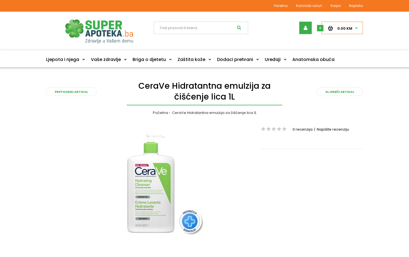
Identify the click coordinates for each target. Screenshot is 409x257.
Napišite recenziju (333, 129)
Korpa (336, 5)
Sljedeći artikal (339, 92)
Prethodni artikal (71, 92)
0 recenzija (303, 129)
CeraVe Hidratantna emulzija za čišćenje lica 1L (213, 112)
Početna (281, 5)
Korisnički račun (309, 5)
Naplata (356, 5)
